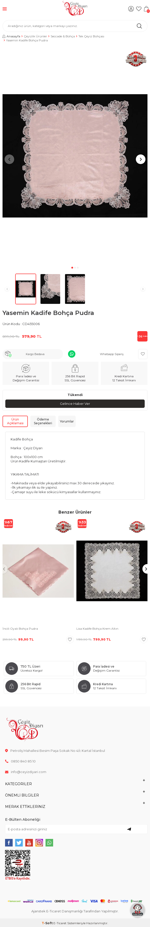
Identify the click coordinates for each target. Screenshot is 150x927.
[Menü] (5, 8)
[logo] (75, 9)
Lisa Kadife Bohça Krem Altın (97, 628)
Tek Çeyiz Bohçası (91, 36)
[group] (75, 155)
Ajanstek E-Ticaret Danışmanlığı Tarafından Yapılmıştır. (75, 911)
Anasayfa (11, 36)
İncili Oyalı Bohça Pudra (20, 628)
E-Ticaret (60, 923)
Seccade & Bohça (63, 36)
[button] (72, 268)
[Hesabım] (131, 9)
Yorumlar (67, 421)
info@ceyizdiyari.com (25, 772)
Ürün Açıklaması (15, 421)
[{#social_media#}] (9, 842)
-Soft (47, 923)
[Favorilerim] (138, 9)
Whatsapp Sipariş (111, 354)
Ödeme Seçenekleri (43, 421)
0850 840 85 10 (20, 761)
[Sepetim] (146, 9)
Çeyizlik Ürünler (35, 36)
